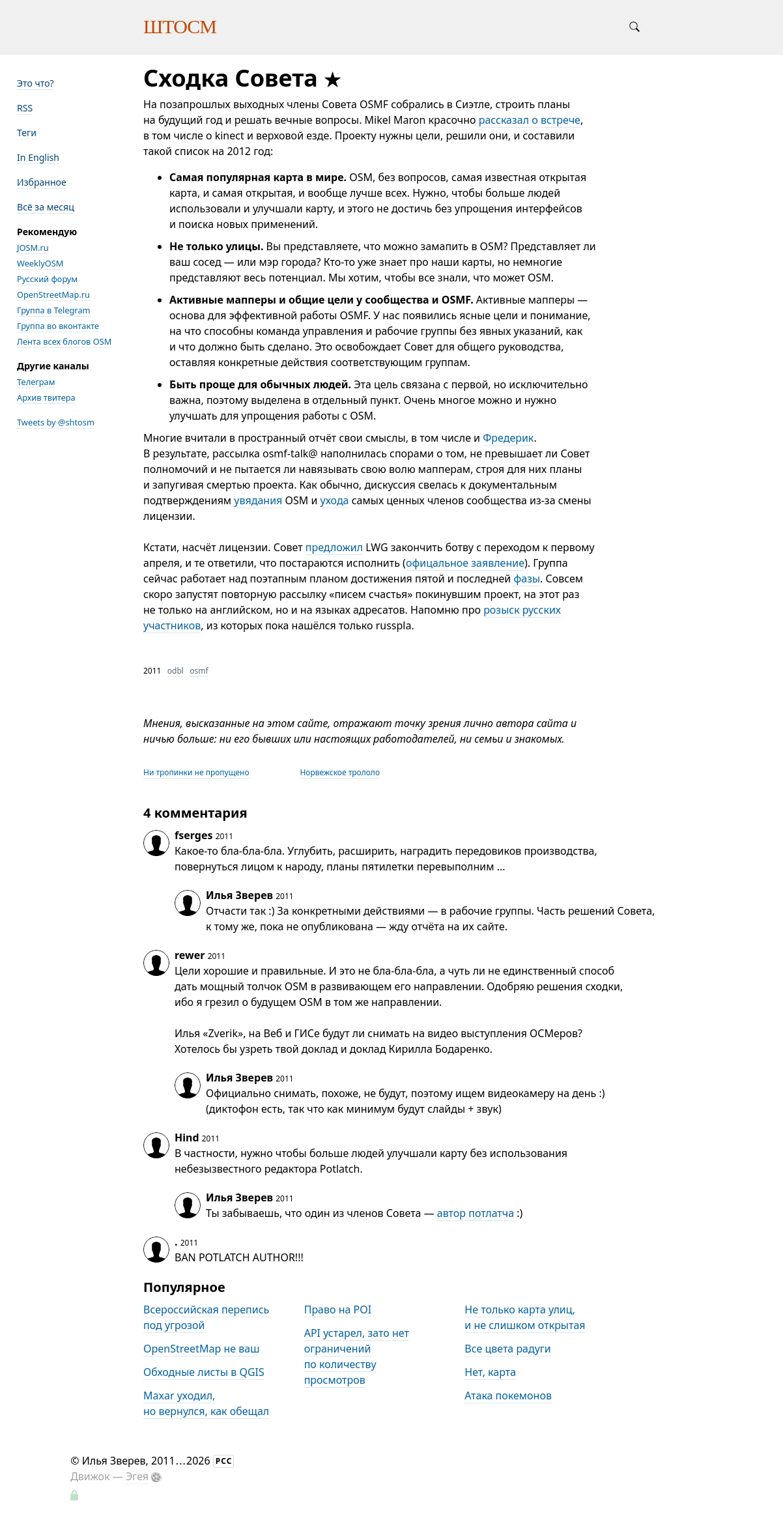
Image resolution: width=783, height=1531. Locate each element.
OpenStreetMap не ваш (201, 1348)
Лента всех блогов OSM (64, 341)
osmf (199, 670)
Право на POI (338, 1309)
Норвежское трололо (340, 772)
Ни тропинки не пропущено (196, 772)
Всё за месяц (45, 207)
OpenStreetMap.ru (53, 294)
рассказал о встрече (529, 120)
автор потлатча (475, 1213)
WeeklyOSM (40, 263)
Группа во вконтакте (58, 326)
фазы (526, 578)
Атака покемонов (508, 1395)
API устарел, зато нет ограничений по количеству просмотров (356, 1356)
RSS (25, 108)
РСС (224, 1461)
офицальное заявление (465, 563)
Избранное (41, 182)
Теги (26, 132)
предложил (334, 547)
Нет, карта (490, 1372)
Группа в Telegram (54, 310)
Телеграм (36, 382)
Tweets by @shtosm (55, 422)
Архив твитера (46, 397)
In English (38, 157)
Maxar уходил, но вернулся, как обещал (206, 1403)
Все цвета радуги (507, 1348)
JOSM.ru (33, 247)
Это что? (35, 83)
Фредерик (508, 438)
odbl (175, 670)
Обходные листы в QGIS (203, 1372)
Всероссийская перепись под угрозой (206, 1317)
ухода (334, 500)
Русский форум (47, 279)
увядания (258, 500)
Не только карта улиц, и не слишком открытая (524, 1317)
